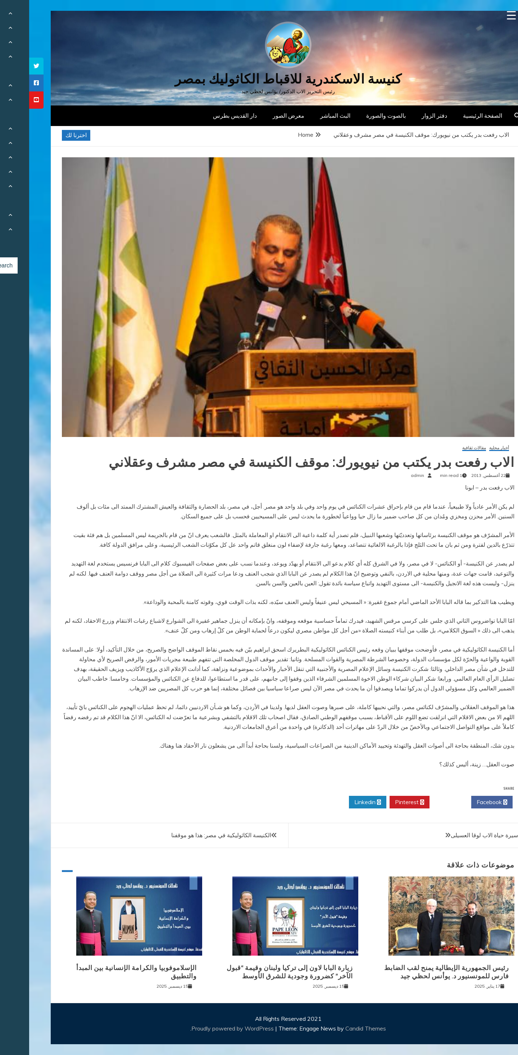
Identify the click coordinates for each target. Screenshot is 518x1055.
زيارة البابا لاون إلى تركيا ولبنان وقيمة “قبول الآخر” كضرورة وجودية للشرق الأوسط (260, 972)
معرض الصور (259, 115)
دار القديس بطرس (206, 115)
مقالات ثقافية (445, 448)
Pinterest (380, 802)
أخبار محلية (470, 448)
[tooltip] (7, 66)
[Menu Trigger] (482, 15)
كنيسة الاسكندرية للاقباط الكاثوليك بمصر (259, 79)
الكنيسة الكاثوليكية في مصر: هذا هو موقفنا (192, 835)
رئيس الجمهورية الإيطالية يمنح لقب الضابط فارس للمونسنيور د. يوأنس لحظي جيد (417, 972)
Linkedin (338, 802)
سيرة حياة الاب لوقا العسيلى (455, 835)
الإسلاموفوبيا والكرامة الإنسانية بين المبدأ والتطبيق (107, 972)
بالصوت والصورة (357, 115)
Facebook (462, 802)
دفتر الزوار (405, 115)
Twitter (421, 802)
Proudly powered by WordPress (204, 1028)
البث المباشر (306, 115)
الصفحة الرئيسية (453, 115)
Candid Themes (336, 1028)
